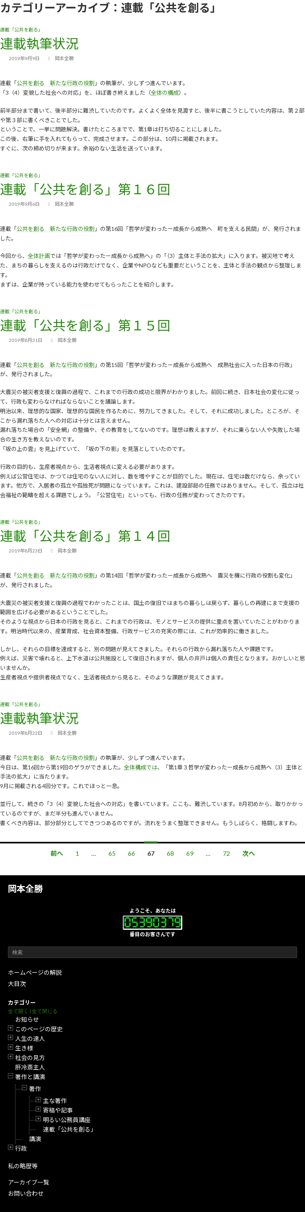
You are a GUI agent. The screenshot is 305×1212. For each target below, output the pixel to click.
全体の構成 (165, 92)
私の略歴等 (23, 1165)
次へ (248, 853)
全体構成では (140, 767)
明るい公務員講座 (67, 1119)
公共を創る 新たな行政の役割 (56, 83)
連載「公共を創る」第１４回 (85, 536)
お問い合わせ (26, 1193)
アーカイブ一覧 (28, 1182)
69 (189, 853)
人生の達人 (30, 1038)
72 (226, 853)
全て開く (18, 1011)
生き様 (24, 1048)
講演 (35, 1138)
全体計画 (39, 255)
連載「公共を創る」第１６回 (85, 189)
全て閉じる (45, 1011)
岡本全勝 (25, 888)
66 (131, 853)
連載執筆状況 (39, 43)
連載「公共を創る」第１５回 (85, 325)
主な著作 (55, 1100)
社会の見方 (30, 1057)
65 (112, 853)
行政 (21, 1148)
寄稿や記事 (58, 1110)
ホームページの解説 (35, 972)
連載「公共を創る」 (70, 1129)
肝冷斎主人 (30, 1067)
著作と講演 (30, 1076)
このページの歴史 (39, 1028)
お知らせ (27, 1019)
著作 (35, 1088)
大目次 (17, 983)
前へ (56, 853)
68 (170, 853)
